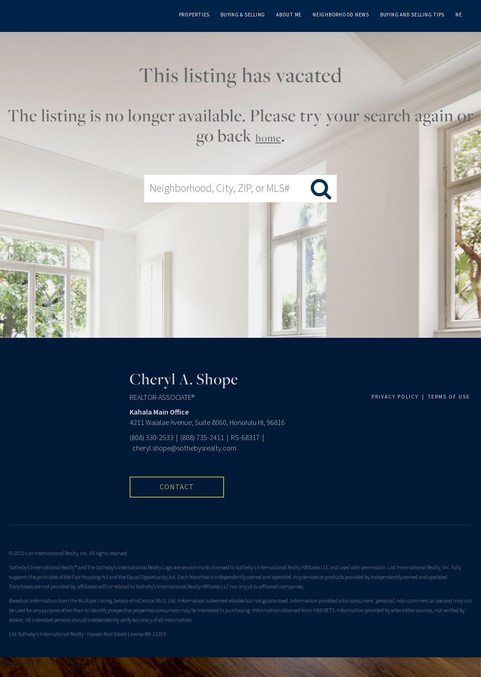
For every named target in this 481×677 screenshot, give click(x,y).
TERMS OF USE (449, 397)
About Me (289, 14)
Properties (194, 14)
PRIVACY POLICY (394, 397)
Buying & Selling (242, 14)
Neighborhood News (341, 14)
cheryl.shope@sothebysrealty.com (184, 448)
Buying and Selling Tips (412, 14)
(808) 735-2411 (202, 438)
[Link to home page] (24, 13)
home (268, 138)
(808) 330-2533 (151, 438)
